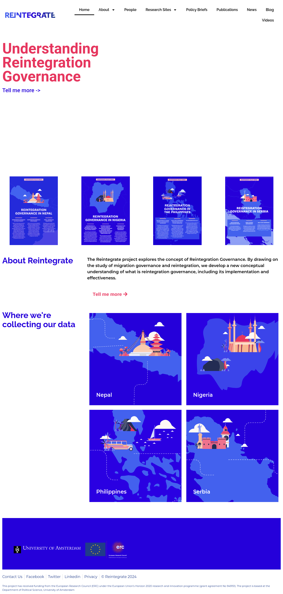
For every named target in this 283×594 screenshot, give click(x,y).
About (107, 10)
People (130, 10)
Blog (270, 10)
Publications (227, 10)
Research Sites (161, 10)
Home (84, 10)
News (251, 10)
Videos (268, 20)
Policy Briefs (196, 10)
